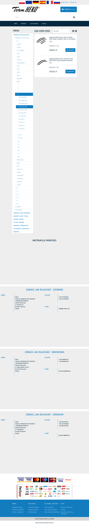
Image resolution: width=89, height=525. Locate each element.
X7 (18, 154)
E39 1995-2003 (23, 104)
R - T (17, 201)
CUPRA (19, 185)
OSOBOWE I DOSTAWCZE (22, 38)
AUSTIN (19, 60)
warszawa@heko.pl (64, 371)
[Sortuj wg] (61, 31)
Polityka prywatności (18, 510)
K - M (17, 194)
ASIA (18, 54)
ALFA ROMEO (20, 50)
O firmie (63, 510)
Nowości (16, 232)
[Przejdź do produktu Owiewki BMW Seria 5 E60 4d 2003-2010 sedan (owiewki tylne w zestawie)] (42, 41)
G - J (17, 191)
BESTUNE (19, 79)
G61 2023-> (22, 129)
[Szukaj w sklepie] (44, 17)
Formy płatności (49, 507)
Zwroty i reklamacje (17, 512)
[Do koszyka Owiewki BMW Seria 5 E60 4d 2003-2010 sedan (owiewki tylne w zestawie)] (70, 50)
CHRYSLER (20, 179)
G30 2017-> (22, 119)
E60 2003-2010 (23, 107)
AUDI (18, 57)
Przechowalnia (32, 512)
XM (19, 157)
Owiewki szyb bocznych (21, 35)
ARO (18, 66)
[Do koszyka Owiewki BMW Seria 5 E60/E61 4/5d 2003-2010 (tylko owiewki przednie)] (70, 71)
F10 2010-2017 (23, 113)
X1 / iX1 (20, 135)
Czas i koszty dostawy (51, 510)
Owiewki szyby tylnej (21, 216)
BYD (18, 166)
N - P (17, 197)
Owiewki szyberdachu (21, 226)
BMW (18, 82)
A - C (17, 41)
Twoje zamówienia (33, 507)
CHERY (19, 172)
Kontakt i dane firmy (66, 507)
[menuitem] (15, 23)
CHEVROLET (20, 176)
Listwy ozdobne (19, 222)
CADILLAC (20, 169)
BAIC (18, 72)
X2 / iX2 (20, 138)
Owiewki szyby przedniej (22, 213)
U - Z (17, 204)
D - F (17, 188)
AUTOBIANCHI (21, 63)
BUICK (18, 163)
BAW (18, 75)
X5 (18, 147)
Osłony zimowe (19, 219)
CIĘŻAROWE (18, 210)
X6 (18, 150)
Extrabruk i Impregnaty (22, 229)
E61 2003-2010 (23, 110)
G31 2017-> (22, 122)
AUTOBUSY (18, 207)
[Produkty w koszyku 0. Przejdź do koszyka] (68, 9)
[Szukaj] (74, 17)
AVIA (18, 69)
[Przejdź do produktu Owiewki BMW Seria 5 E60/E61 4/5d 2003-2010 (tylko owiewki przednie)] (42, 62)
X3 (18, 141)
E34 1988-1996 (23, 100)
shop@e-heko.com (64, 309)
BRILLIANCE (20, 160)
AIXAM (19, 47)
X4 (18, 144)
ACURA (19, 44)
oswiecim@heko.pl (64, 435)
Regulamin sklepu (17, 507)
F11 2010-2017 (22, 116)
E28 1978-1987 (23, 97)
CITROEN (19, 182)
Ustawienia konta (33, 510)
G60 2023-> (22, 125)
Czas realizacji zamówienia (52, 512)
